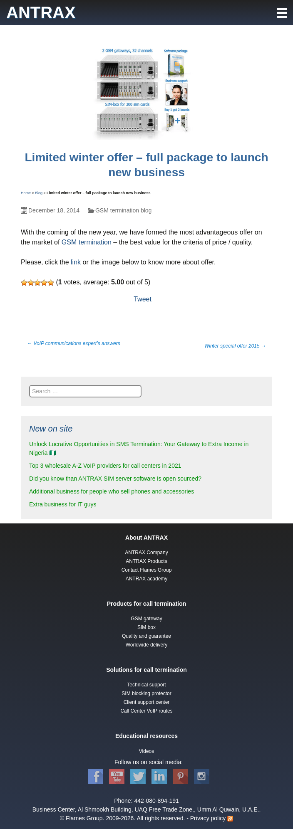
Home (26, 193)
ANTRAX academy (147, 579)
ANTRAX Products (146, 561)
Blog (38, 193)
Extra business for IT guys (63, 504)
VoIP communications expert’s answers (73, 343)
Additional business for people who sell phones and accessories (111, 491)
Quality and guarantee (146, 636)
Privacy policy (208, 818)
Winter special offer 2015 (235, 346)
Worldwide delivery (146, 645)
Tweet (142, 299)
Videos (146, 751)
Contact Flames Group (147, 570)
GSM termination (87, 242)
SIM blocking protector (146, 693)
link (76, 262)
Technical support (146, 685)
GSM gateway (146, 619)
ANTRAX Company (146, 552)
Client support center (147, 702)
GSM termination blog (123, 210)
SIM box (146, 627)
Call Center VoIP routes (146, 711)
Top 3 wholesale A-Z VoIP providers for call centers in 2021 (105, 465)
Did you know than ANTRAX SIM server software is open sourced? (115, 478)
